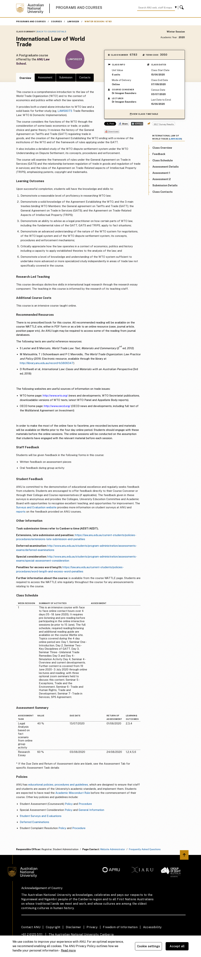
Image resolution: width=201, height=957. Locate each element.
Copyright (53, 927)
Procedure (85, 803)
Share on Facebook (123, 124)
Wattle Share (137, 124)
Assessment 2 (161, 179)
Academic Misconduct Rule (72, 792)
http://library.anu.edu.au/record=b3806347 (47, 363)
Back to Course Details (51, 31)
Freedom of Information (120, 927)
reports (21, 511)
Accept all (177, 946)
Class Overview (162, 147)
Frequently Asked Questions (145, 849)
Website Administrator (112, 849)
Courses (56, 21)
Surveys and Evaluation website (36, 507)
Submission (65, 77)
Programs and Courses (79, 8)
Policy (69, 803)
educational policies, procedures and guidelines (58, 784)
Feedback (158, 154)
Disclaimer (73, 927)
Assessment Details (165, 166)
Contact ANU (30, 927)
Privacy (92, 927)
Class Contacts (162, 191)
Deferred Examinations (34, 822)
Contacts (84, 77)
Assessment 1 (161, 172)
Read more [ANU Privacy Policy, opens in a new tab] (68, 950)
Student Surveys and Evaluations (40, 815)
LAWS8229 (73, 21)
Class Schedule (162, 160)
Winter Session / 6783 (98, 21)
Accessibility (152, 927)
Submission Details (165, 185)
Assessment (45, 77)
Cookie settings (148, 946)
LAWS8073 (65, 110)
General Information (91, 809)
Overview (25, 78)
